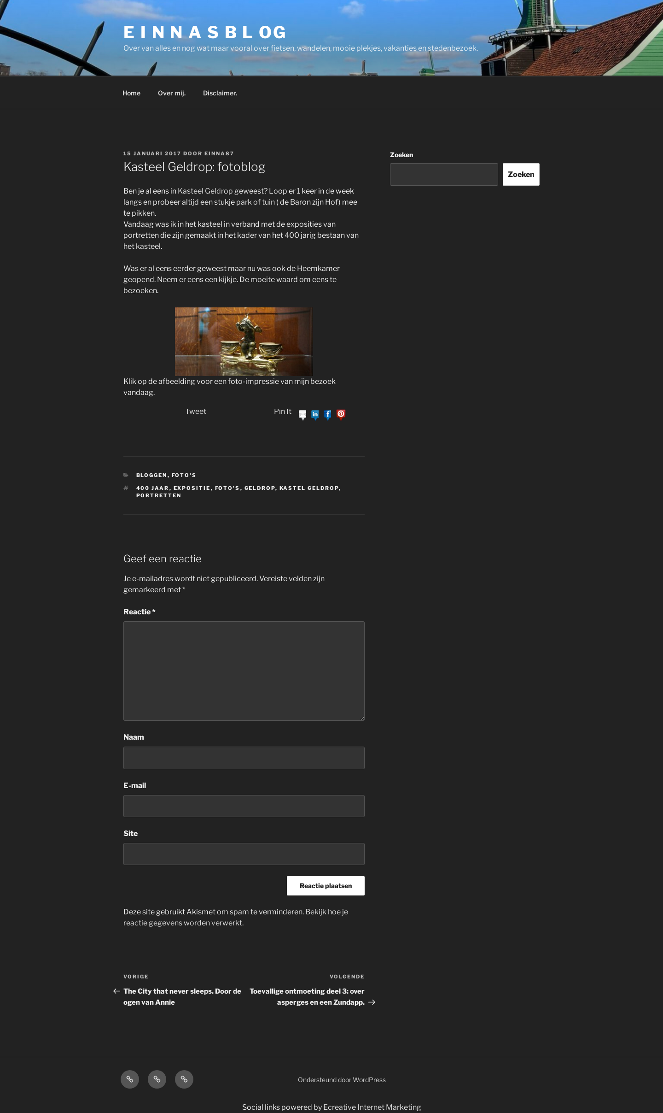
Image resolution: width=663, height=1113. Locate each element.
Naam (133, 737)
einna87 (219, 153)
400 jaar (152, 488)
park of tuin (255, 202)
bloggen (152, 475)
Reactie (139, 611)
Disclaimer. (220, 93)
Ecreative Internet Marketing (372, 1107)
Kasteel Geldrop (205, 191)
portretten (159, 495)
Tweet (195, 411)
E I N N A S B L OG (205, 32)
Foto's (184, 475)
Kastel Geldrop (309, 488)
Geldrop (259, 488)
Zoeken (401, 155)
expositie (192, 488)
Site (130, 833)
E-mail (134, 785)
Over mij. (172, 93)
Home (131, 93)
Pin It (282, 411)
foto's (227, 488)
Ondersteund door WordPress (342, 1080)
